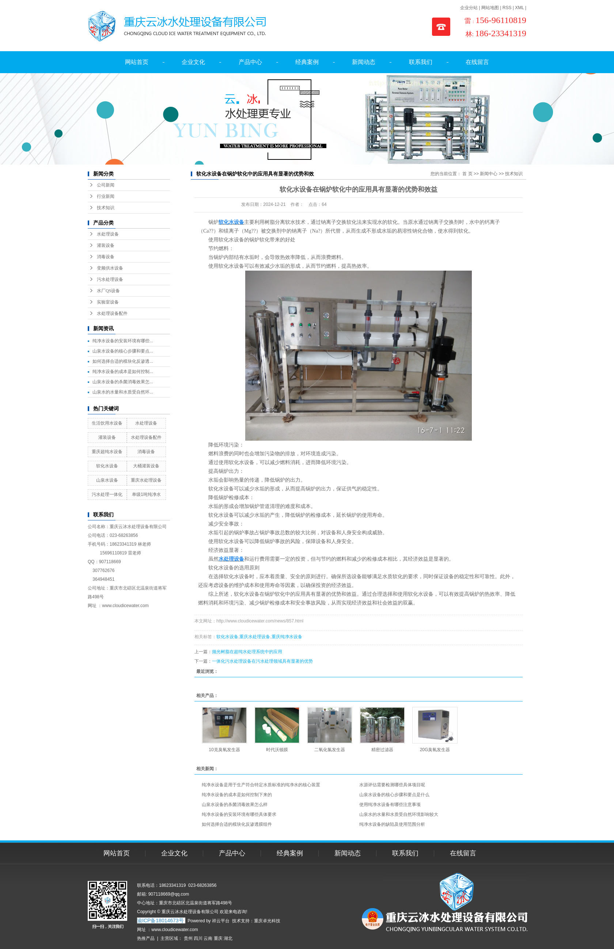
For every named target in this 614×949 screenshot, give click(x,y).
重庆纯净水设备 (287, 636)
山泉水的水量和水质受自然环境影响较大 (398, 814)
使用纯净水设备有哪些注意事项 (390, 804)
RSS (507, 7)
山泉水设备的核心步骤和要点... (122, 351)
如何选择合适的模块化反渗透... (122, 361)
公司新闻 (105, 185)
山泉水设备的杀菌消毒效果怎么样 (235, 804)
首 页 (467, 173)
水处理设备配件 (112, 313)
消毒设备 (105, 256)
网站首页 (136, 62)
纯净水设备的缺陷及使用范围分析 (392, 824)
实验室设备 (108, 302)
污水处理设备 (110, 279)
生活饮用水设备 (107, 423)
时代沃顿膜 (277, 749)
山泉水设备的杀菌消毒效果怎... (122, 381)
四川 (198, 938)
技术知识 (105, 207)
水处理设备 (108, 234)
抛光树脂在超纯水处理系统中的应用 (247, 651)
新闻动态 (363, 62)
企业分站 (469, 7)
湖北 (228, 938)
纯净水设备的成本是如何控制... (122, 371)
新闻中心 (488, 173)
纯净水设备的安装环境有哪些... (122, 340)
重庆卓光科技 (267, 920)
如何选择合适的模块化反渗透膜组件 (237, 824)
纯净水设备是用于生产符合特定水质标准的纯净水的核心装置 (261, 784)
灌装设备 (105, 245)
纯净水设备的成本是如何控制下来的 (237, 794)
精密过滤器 (382, 749)
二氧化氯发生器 (329, 749)
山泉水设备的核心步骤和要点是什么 (394, 794)
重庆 (218, 938)
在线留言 (477, 62)
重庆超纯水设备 (107, 451)
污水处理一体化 (107, 494)
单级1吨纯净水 (146, 494)
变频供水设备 (110, 268)
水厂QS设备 (108, 290)
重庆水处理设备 (146, 480)
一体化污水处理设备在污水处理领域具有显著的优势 (262, 661)
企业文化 (193, 62)
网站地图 (490, 7)
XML (519, 7)
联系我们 (420, 62)
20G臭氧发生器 (435, 749)
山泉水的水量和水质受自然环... (122, 392)
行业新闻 (105, 196)
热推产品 (146, 938)
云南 (208, 938)
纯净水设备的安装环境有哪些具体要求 (239, 814)
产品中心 (250, 62)
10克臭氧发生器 (224, 749)
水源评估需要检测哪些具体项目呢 (392, 784)
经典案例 (307, 62)
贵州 (188, 938)
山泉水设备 (107, 480)
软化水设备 (107, 465)
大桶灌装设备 (146, 465)
